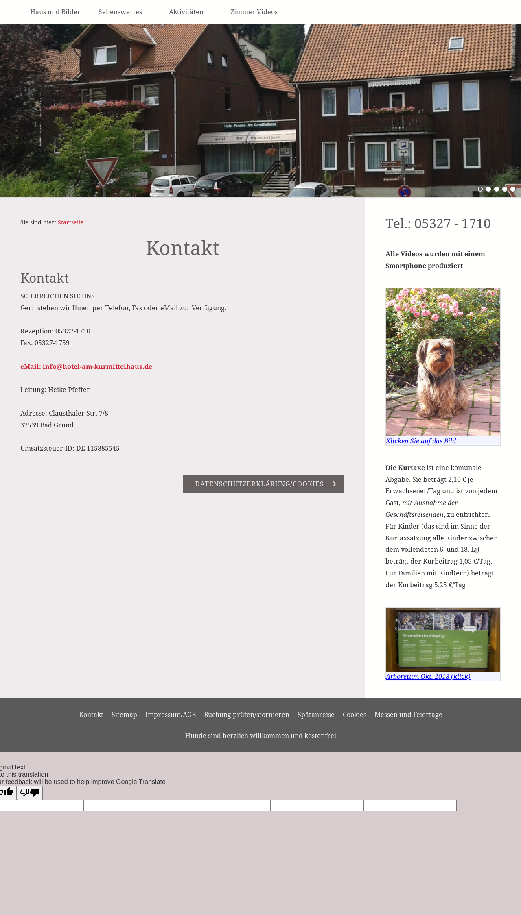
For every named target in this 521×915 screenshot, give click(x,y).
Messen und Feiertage (408, 714)
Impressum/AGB (170, 714)
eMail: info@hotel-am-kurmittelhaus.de (86, 366)
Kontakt (91, 714)
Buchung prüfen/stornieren (246, 714)
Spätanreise (316, 714)
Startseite (71, 222)
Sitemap (124, 714)
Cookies (354, 714)
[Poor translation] (30, 793)
